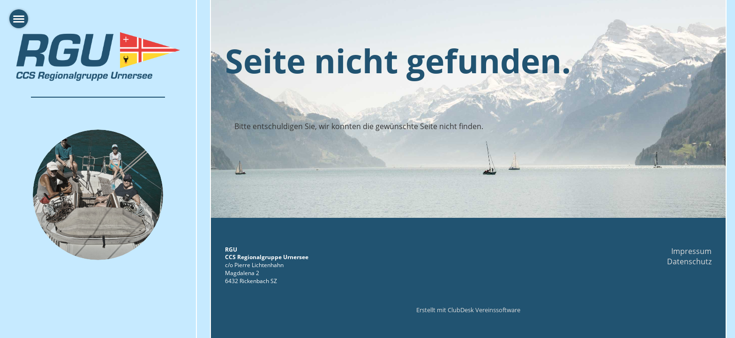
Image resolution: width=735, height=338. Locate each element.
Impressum (691, 251)
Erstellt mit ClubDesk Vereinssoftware (468, 310)
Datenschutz (689, 261)
